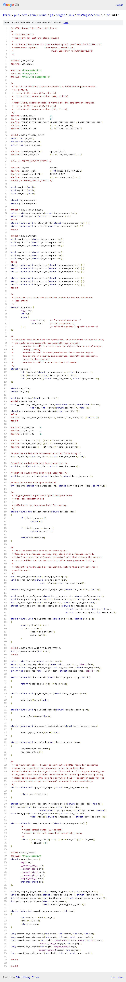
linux (33, 15)
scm (24, 15)
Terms (35, 977)
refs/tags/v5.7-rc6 (88, 15)
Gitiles (18, 977)
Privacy (26, 977)
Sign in (119, 4)
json (120, 977)
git (51, 15)
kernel (7, 15)
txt (113, 977)
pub (16, 15)
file (66, 22)
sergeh (60, 15)
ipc (108, 15)
